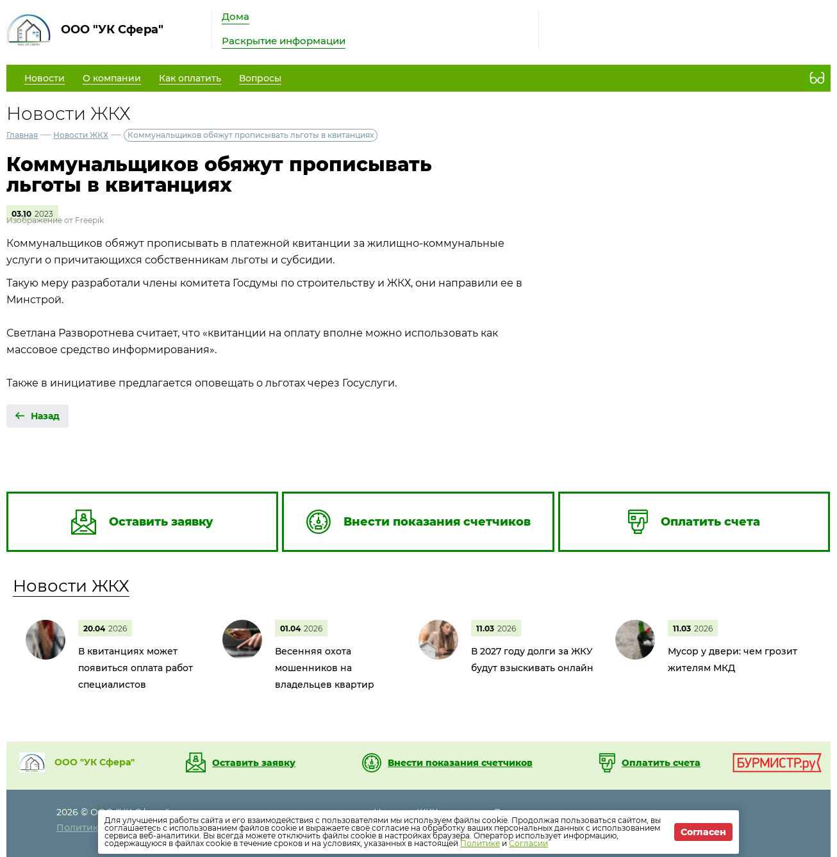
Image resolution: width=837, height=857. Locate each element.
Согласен (703, 832)
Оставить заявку (253, 762)
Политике (480, 843)
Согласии (528, 843)
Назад (45, 416)
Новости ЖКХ (80, 135)
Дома (235, 16)
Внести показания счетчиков (460, 762)
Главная (22, 135)
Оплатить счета (661, 762)
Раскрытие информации (283, 41)
